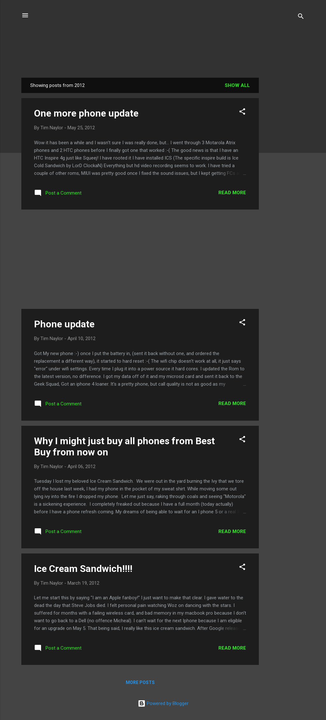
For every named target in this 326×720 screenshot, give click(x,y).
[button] (242, 113)
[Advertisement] (284, 173)
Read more (232, 193)
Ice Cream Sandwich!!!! (83, 568)
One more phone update (86, 113)
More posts (140, 682)
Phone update (64, 324)
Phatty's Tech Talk (163, 43)
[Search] (301, 17)
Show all (237, 85)
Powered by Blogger (163, 703)
